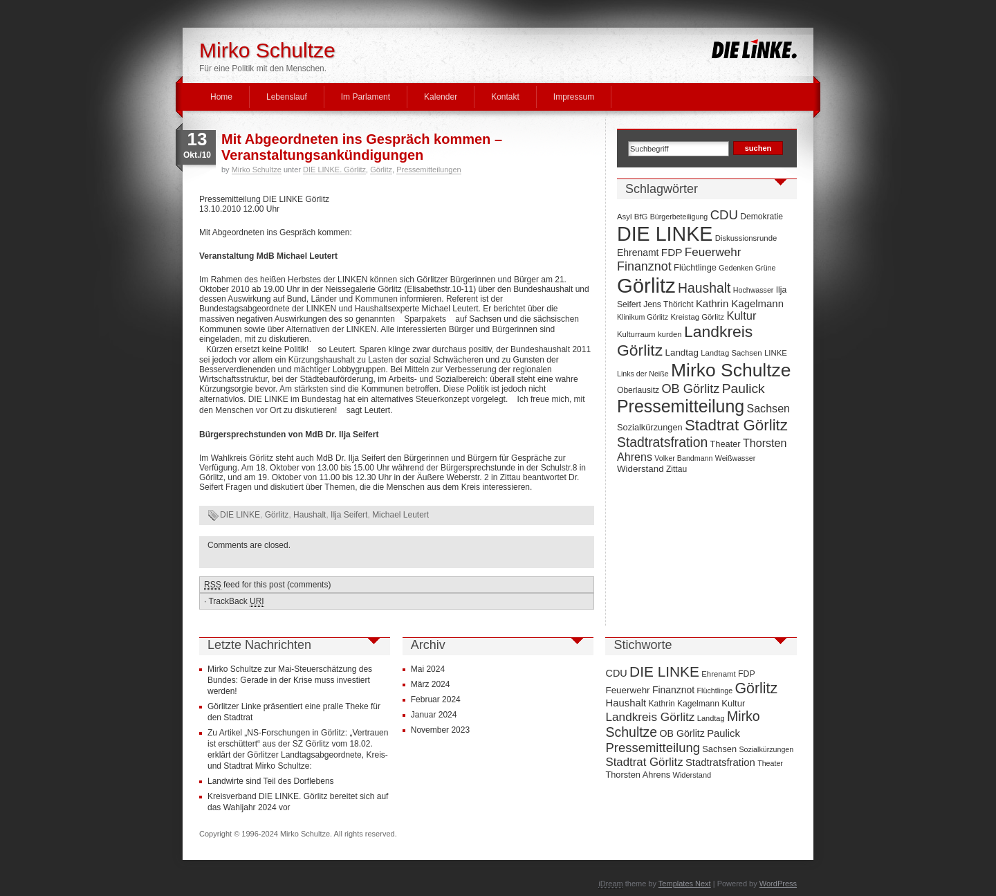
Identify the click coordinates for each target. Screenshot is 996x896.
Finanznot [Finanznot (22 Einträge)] (644, 266)
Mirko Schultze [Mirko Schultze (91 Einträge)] (731, 370)
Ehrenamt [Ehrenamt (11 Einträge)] (637, 252)
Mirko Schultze (267, 50)
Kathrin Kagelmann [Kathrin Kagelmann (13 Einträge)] (740, 303)
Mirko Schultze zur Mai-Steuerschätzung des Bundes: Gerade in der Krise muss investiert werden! (290, 680)
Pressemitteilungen (428, 169)
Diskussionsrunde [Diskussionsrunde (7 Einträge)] (746, 238)
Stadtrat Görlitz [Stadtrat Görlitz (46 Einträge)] (736, 425)
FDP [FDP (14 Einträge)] (672, 252)
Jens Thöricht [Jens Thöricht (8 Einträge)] (668, 304)
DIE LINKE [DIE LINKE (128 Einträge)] (664, 234)
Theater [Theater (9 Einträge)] (725, 444)
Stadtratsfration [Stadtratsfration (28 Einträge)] (662, 442)
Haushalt (309, 515)
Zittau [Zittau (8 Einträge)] (676, 469)
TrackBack (236, 601)
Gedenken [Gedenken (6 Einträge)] (736, 268)
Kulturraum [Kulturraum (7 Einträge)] (636, 334)
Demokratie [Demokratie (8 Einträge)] (761, 216)
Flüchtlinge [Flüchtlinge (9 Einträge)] (695, 267)
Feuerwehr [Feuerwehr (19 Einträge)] (713, 252)
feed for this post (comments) (267, 585)
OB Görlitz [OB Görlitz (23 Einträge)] (690, 389)
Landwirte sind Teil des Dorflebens (271, 781)
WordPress (778, 883)
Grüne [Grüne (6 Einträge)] (765, 268)
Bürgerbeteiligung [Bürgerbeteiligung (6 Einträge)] (679, 216)
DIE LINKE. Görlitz (334, 169)
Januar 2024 (434, 715)
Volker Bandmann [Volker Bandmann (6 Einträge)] (683, 458)
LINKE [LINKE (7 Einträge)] (775, 353)
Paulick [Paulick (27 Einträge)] (743, 388)
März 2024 (430, 684)
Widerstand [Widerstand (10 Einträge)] (640, 469)
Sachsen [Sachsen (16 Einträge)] (768, 408)
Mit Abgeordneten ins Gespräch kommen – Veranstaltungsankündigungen (361, 147)
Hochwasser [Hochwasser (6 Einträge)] (753, 290)
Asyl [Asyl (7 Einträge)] (624, 216)
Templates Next (684, 883)
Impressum (573, 97)
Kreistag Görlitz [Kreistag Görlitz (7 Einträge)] (697, 317)
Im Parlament (365, 97)
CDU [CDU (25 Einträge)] (724, 215)
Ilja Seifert (349, 515)
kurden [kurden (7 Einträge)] (670, 334)
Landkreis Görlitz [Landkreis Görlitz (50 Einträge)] (649, 717)
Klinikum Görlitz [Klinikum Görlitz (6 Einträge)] (642, 317)
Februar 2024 (436, 699)
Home (221, 97)
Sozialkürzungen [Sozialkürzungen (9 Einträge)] (650, 427)
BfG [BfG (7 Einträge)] (641, 216)
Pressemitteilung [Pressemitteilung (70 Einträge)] (680, 406)
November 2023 (440, 730)
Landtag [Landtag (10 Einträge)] (682, 352)
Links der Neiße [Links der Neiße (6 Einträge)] (643, 373)
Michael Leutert (400, 515)
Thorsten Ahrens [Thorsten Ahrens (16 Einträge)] (637, 774)
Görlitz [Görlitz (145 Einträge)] (646, 285)
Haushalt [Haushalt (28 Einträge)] (704, 287)
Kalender (440, 97)
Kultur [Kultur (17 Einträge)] (741, 315)
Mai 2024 (428, 669)
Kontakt (505, 97)
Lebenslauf (286, 97)
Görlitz (381, 169)
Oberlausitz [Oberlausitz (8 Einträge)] (638, 390)
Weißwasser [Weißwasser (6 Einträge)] (735, 458)
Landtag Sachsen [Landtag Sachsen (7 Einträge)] (731, 353)
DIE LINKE (240, 515)
